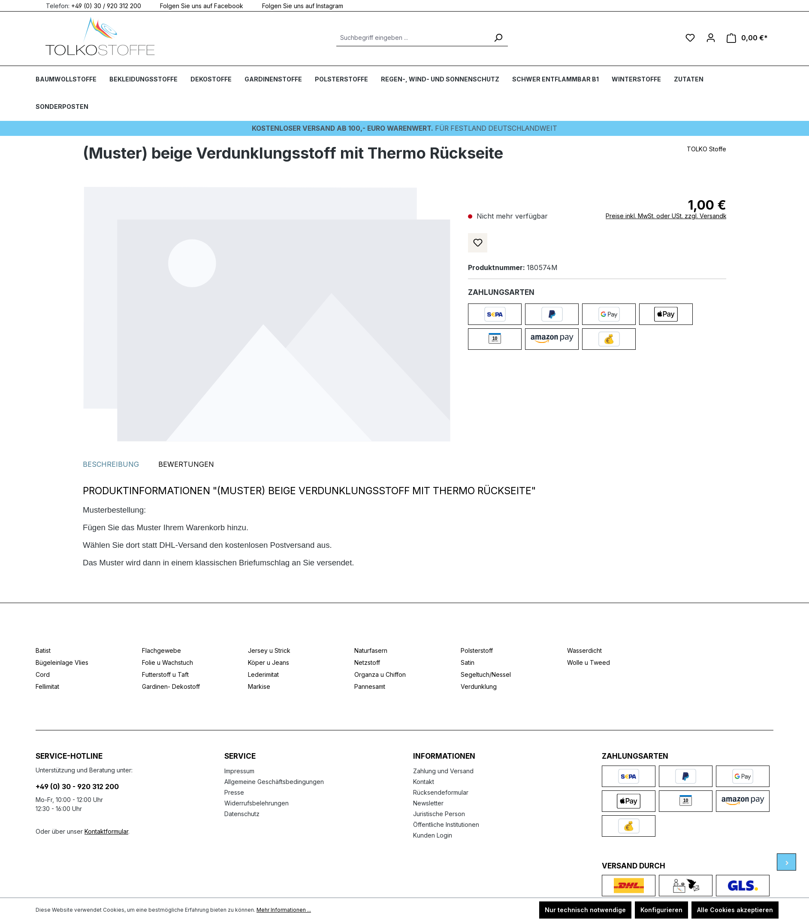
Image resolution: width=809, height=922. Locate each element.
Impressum (239, 770)
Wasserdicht (584, 650)
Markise (259, 686)
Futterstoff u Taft (165, 674)
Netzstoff (367, 662)
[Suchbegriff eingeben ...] (412, 37)
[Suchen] (498, 37)
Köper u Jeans (268, 662)
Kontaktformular (106, 831)
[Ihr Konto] (710, 37)
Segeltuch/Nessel (486, 674)
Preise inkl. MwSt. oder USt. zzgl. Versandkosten (674, 215)
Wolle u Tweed (588, 662)
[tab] (111, 464)
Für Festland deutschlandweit (404, 128)
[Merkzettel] (690, 37)
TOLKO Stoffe (706, 148)
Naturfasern (370, 650)
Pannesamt (369, 686)
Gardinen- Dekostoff (171, 686)
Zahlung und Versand (443, 770)
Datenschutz (242, 813)
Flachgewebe (161, 650)
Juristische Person (439, 813)
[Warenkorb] (747, 38)
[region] (266, 313)
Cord (43, 674)
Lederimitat (263, 674)
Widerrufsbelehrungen (256, 802)
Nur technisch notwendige (585, 909)
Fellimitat (47, 686)
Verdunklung (479, 686)
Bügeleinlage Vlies (62, 662)
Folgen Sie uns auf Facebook (196, 5)
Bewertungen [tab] (186, 464)
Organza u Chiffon (380, 674)
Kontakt (423, 781)
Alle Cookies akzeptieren (735, 909)
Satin (467, 662)
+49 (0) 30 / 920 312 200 (106, 5)
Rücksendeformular (440, 792)
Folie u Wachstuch (167, 662)
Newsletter (428, 802)
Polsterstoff (477, 650)
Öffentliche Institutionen (446, 824)
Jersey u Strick (269, 650)
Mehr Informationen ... (284, 910)
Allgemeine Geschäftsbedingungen (274, 781)
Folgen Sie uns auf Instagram (297, 5)
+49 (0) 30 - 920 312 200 (77, 786)
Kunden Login (432, 834)
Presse (234, 792)
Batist (43, 650)
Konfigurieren (661, 909)
